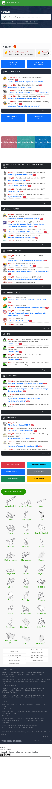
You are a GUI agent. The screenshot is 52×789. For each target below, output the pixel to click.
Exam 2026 (33, 22)
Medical (4, 674)
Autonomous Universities (14, 650)
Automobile (36, 712)
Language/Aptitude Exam (35, 720)
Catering (44, 712)
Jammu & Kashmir (40, 681)
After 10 (5, 705)
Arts (22, 673)
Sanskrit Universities (14, 660)
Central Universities (37, 650)
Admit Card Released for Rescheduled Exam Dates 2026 (27, 300)
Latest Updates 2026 (8, 22)
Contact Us (9, 732)
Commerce (19, 674)
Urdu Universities (14, 663)
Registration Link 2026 (26, 196)
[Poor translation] (7, 754)
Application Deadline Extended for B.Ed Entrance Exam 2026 (28, 92)
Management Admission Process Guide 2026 (28, 444)
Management (30, 673)
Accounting (6, 712)
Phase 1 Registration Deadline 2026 (26, 174)
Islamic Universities (37, 655)
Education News (28, 342)
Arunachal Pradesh (21, 680)
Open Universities (14, 658)
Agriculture (5, 673)
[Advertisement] (26, 35)
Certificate (29, 705)
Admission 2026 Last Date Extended (25, 86)
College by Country (37, 719)
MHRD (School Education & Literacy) (14, 727)
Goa (3, 681)
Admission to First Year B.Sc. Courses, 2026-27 (28, 104)
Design (33, 674)
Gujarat (8, 681)
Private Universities (37, 658)
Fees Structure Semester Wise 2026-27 (24, 236)
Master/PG (38, 705)
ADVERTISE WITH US (37, 732)
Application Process (18, 720)
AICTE (4, 726)
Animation (19, 712)
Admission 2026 (22, 22)
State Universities (37, 660)
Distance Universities (14, 655)
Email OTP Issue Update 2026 (26, 185)
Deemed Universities (37, 652)
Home (3, 732)
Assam (31, 680)
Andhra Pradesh (7, 680)
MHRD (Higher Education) (27, 726)
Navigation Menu (11, 3)
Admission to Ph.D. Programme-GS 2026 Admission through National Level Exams (28, 389)
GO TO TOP (47, 737)
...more (40, 674)
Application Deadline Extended (20, 320)
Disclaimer (17, 732)
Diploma (22, 705)
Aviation (11, 674)
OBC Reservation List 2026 (26, 179)
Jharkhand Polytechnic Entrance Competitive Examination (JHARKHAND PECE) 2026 (27, 313)
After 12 (13, 705)
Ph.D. (45, 705)
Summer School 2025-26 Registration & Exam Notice (26, 79)
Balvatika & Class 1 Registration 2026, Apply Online (27, 382)
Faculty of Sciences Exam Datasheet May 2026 (26, 97)
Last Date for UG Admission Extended (27, 430)
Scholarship (6, 720)
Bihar (37, 680)
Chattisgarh (45, 680)
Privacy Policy (25, 732)
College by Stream (23, 719)
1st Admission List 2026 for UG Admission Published (27, 231)
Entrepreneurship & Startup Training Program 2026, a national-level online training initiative (26, 224)
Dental (27, 674)
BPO (12, 712)
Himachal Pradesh (27, 681)
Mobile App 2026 (26, 190)
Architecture (15, 673)
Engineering (40, 673)
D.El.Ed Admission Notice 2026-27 (28, 436)
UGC (9, 726)
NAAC (15, 726)
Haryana (16, 681)
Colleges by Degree (8, 719)
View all (45, 110)
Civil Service (6, 713)
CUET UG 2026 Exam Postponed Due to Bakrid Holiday (28, 307)
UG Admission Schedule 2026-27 (21, 424)
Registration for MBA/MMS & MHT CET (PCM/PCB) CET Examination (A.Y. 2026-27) (28, 398)
